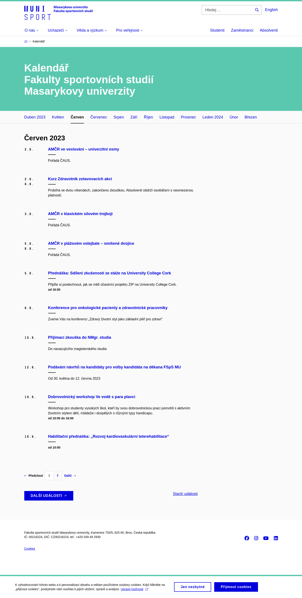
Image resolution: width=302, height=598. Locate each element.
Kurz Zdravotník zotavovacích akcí (80, 179)
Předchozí (33, 475)
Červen (77, 117)
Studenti (217, 30)
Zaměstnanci (242, 30)
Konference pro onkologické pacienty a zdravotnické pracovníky (108, 308)
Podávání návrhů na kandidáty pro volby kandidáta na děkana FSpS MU (114, 367)
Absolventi (269, 30)
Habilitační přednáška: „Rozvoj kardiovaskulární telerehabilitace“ (108, 436)
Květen (58, 117)
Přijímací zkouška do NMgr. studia (79, 337)
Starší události (185, 494)
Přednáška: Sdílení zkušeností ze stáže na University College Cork (109, 273)
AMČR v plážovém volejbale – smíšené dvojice (91, 243)
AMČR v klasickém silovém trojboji (80, 214)
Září (134, 117)
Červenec (98, 117)
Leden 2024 (212, 117)
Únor (234, 117)
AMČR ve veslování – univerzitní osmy (83, 149)
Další (70, 475)
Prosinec (188, 117)
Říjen (148, 117)
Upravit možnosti (134, 591)
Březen (251, 117)
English (271, 10)
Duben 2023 (35, 117)
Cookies (29, 548)
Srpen (119, 117)
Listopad (167, 117)
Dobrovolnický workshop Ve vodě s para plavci (91, 397)
